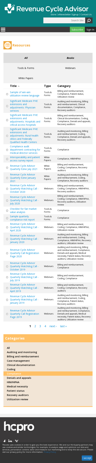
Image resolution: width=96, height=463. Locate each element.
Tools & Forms (25, 68)
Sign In (90, 29)
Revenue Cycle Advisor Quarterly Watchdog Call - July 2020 (24, 200)
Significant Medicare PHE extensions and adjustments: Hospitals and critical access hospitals (25, 119)
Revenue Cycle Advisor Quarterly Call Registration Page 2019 (24, 314)
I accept (87, 458)
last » (63, 326)
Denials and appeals (19, 377)
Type (47, 86)
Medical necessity (17, 386)
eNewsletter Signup (68, 14)
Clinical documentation (21, 365)
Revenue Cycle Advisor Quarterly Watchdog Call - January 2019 (24, 299)
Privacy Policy (50, 452)
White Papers (25, 78)
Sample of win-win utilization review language (24, 94)
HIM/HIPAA (13, 382)
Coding (11, 369)
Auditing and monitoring (22, 352)
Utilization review (17, 399)
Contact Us (86, 14)
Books (70, 58)
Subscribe (77, 29)
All (25, 58)
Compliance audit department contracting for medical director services (25, 150)
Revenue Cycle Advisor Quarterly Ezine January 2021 (23, 178)
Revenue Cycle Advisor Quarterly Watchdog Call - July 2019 (24, 277)
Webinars (70, 68)
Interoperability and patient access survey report (25, 159)
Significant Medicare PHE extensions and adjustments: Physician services (24, 105)
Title (15, 86)
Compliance (14, 373)
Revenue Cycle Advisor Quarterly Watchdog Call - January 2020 (24, 239)
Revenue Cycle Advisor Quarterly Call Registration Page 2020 (24, 253)
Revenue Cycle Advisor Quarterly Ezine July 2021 (24, 167)
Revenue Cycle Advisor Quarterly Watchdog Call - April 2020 (24, 227)
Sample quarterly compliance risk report (22, 218)
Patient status (15, 390)
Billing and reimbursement (23, 356)
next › (53, 326)
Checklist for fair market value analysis (23, 210)
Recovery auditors (18, 395)
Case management (18, 360)
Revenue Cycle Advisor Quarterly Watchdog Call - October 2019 (24, 266)
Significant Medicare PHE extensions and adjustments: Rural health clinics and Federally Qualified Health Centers (24, 135)
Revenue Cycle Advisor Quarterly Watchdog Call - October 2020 (24, 188)
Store (53, 14)
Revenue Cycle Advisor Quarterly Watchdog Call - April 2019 (24, 288)
